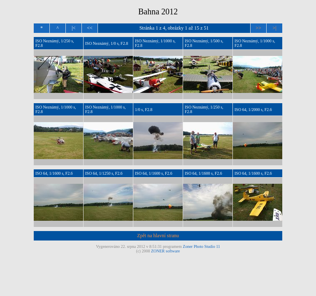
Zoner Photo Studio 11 (201, 246)
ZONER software (165, 251)
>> (258, 28)
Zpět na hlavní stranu (158, 235)
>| (274, 28)
